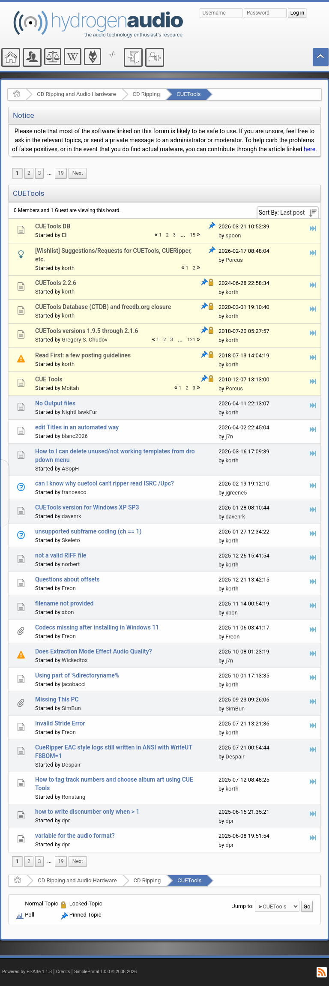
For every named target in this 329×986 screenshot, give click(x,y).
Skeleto (71, 540)
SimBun (71, 708)
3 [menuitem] (39, 173)
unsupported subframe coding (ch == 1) (88, 531)
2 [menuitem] (28, 173)
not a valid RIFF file (60, 555)
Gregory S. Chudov (85, 339)
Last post (292, 212)
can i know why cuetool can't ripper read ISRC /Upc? (104, 483)
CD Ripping (146, 94)
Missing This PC (57, 699)
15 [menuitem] (193, 235)
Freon (69, 588)
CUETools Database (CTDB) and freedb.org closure (103, 306)
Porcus (234, 260)
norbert (71, 564)
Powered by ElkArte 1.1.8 (27, 971)
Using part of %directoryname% (77, 675)
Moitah (70, 388)
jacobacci (74, 684)
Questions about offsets (67, 579)
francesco (74, 492)
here (309, 149)
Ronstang (73, 797)
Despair (71, 764)
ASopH (70, 468)
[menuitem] (49, 173)
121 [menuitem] (191, 339)
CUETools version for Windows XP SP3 (87, 507)
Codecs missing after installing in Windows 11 (97, 627)
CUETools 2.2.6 (55, 282)
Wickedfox (74, 660)
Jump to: (243, 906)
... (49, 173)
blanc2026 (75, 436)
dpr (66, 820)
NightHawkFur (79, 412)
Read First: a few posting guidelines (83, 355)
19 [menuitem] (60, 173)
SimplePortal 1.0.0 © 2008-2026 (105, 971)
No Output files (55, 403)
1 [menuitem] (17, 173)
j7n (229, 436)
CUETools (188, 94)
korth (68, 268)
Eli (65, 235)
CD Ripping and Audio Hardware (76, 94)
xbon (68, 612)
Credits (63, 971)
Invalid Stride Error (60, 723)
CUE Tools (49, 379)
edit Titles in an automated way (77, 427)
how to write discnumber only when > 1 (87, 811)
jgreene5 (236, 492)
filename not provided (64, 603)
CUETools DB (52, 226)
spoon (233, 235)
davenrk (71, 516)
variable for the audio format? (75, 835)
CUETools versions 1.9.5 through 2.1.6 (86, 330)
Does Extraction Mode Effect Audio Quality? (93, 651)
